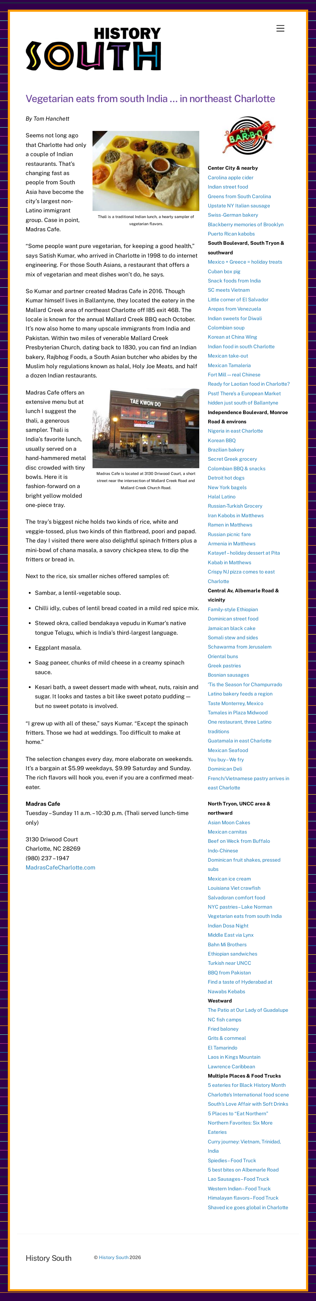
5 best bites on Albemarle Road (243, 1170)
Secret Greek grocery (232, 459)
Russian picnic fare (229, 534)
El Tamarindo (222, 1048)
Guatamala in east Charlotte (240, 741)
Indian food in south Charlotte (241, 346)
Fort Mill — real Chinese (234, 374)
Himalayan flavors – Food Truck (243, 1198)
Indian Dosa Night (228, 926)
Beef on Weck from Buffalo (239, 841)
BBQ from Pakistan (229, 972)
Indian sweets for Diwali (235, 318)
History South (113, 1257)
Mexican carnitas (227, 832)
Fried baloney (223, 1029)
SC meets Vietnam (229, 290)
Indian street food (228, 187)
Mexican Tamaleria (229, 365)
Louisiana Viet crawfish (234, 888)
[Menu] (280, 29)
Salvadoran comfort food (236, 897)
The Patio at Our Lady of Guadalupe (248, 1010)
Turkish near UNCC (229, 963)
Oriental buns (223, 656)
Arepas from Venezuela (234, 309)
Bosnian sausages (228, 675)
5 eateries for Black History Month (247, 1085)
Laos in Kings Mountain (234, 1057)
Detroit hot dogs (226, 478)
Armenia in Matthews (232, 543)
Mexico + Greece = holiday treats (245, 262)
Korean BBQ (222, 440)
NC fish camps (224, 1019)
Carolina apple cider (230, 177)
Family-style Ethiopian (233, 609)
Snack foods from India (234, 281)
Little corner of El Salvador (238, 299)
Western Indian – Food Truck (239, 1188)
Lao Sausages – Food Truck (238, 1179)
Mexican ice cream (229, 879)
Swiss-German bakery (233, 215)
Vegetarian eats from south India (245, 916)
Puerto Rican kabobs (231, 234)
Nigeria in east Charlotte (235, 431)
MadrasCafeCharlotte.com (60, 867)
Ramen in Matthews (230, 525)
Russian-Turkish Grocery (235, 506)
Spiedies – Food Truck (232, 1160)
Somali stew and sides (233, 637)
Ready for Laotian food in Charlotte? (249, 384)
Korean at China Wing (232, 337)
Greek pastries (224, 665)
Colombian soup (226, 327)
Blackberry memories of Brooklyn (246, 224)
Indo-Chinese (223, 850)
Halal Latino (222, 496)
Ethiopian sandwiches (232, 954)
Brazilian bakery (226, 450)
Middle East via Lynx (231, 935)
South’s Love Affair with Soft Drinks (248, 1104)
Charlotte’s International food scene (248, 1095)
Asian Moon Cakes (229, 822)
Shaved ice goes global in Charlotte (248, 1207)
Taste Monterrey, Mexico (235, 703)
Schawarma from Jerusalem (240, 647)
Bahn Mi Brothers (227, 944)
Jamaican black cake (232, 628)
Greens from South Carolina (239, 196)
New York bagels (227, 487)
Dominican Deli (225, 769)
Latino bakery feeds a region (240, 694)
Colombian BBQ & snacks (236, 468)
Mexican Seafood (228, 750)
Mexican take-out (228, 356)
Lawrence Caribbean (231, 1066)
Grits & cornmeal (227, 1038)
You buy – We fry (226, 759)
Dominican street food (233, 619)
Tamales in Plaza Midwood (238, 712)
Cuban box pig (224, 271)
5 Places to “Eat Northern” (238, 1113)
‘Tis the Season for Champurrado (245, 684)
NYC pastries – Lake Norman (240, 907)
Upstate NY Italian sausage (239, 205)
